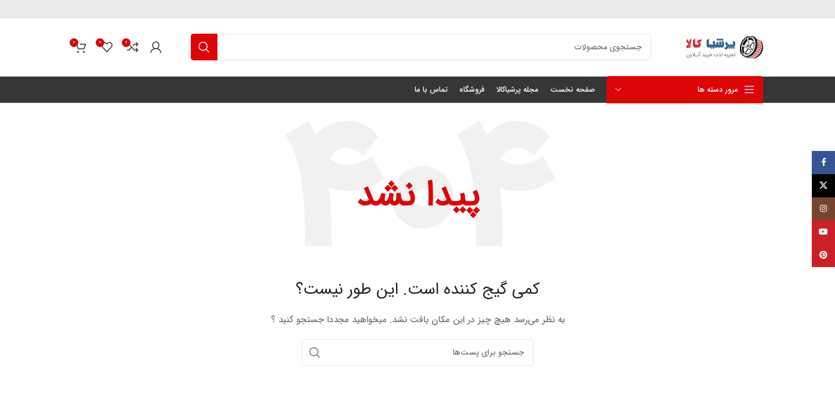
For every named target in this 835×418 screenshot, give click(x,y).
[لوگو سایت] (721, 46)
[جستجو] (421, 47)
